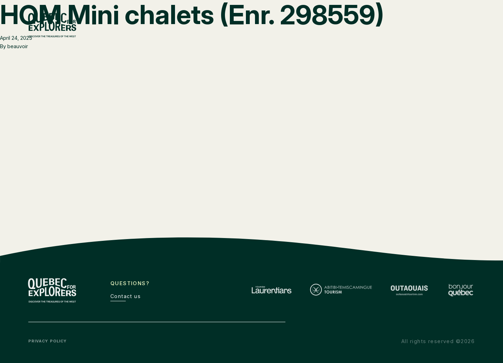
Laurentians (311, 35)
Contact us (125, 296)
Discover (462, 35)
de (471, 20)
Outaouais (425, 35)
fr (457, 20)
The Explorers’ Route (369, 20)
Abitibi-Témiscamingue (369, 35)
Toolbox (418, 20)
